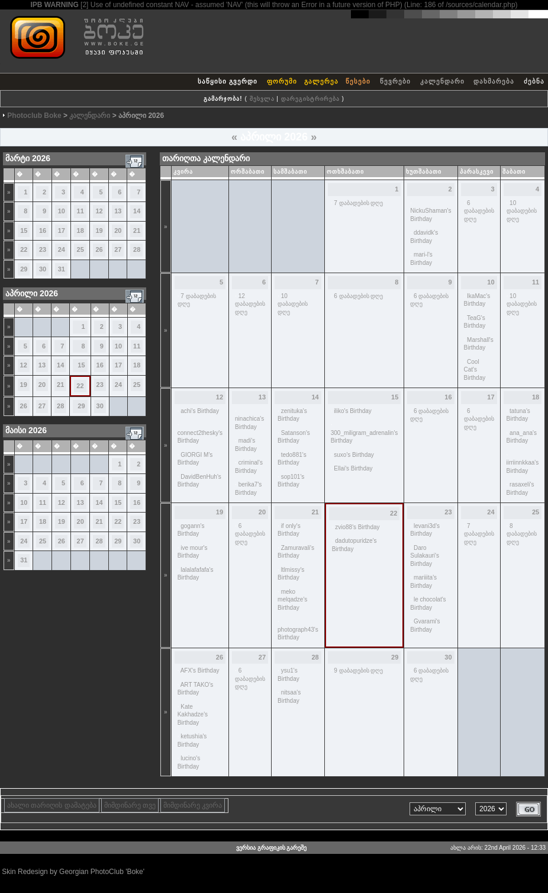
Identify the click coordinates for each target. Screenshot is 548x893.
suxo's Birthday (354, 455)
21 (136, 230)
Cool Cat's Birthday (475, 370)
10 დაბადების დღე (522, 211)
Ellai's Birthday (353, 468)
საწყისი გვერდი (227, 81)
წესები (358, 81)
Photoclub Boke (34, 115)
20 (117, 230)
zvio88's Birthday (357, 527)
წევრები (395, 81)
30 (42, 269)
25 (80, 249)
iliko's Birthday (353, 411)
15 (23, 230)
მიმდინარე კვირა (192, 805)
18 (80, 230)
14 (136, 211)
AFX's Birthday (200, 670)
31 (61, 269)
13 (117, 211)
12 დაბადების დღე (250, 304)
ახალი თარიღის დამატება (51, 805)
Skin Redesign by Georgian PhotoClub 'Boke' (73, 872)
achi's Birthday (199, 411)
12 (98, 211)
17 (61, 230)
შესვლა (262, 98)
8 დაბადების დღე (522, 534)
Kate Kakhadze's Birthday (193, 714)
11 (80, 211)
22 (23, 249)
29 (23, 269)
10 (61, 211)
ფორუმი (282, 81)
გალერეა (321, 81)
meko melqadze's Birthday (292, 599)
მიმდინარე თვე (130, 805)
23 (42, 249)
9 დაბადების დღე (358, 670)
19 (98, 230)
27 (117, 249)
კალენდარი (442, 81)
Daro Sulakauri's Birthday (424, 556)
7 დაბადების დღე (358, 203)
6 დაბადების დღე (479, 211)
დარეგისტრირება (310, 98)
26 (98, 249)
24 (61, 249)
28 (136, 249)
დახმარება (493, 81)
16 (42, 230)
